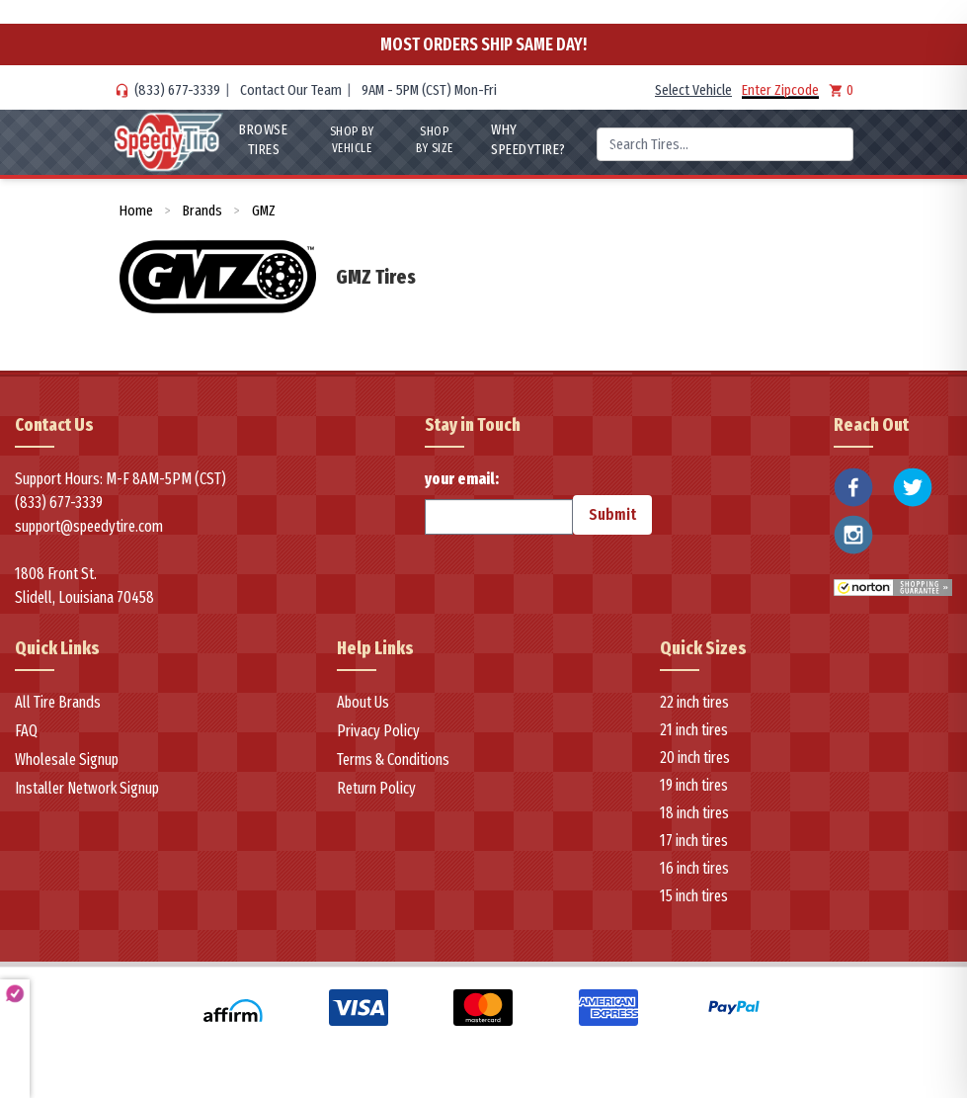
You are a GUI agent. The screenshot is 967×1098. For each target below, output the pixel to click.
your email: (499, 502)
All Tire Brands (58, 702)
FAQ (26, 730)
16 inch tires (694, 868)
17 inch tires (694, 840)
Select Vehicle (693, 90)
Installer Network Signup (87, 788)
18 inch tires (694, 812)
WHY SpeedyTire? (528, 139)
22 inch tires (694, 702)
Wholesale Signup (67, 759)
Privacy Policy (378, 730)
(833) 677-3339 (177, 90)
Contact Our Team (291, 90)
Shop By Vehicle (352, 140)
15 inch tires (694, 896)
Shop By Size (434, 140)
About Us (363, 702)
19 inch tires (694, 785)
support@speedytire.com (89, 526)
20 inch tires (695, 757)
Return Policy (376, 788)
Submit (612, 514)
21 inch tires (694, 729)
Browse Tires (263, 139)
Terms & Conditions (393, 759)
